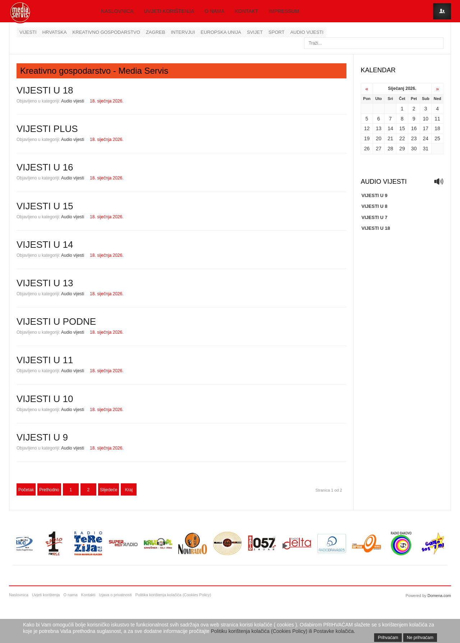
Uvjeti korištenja (169, 11)
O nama (214, 11)
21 (390, 138)
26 (367, 148)
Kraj (129, 489)
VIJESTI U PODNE (56, 321)
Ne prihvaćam (420, 637)
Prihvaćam (388, 637)
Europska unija (221, 32)
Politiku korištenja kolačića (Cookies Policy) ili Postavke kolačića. (283, 631)
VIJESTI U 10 (45, 398)
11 (437, 119)
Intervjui (183, 32)
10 (426, 119)
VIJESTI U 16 (45, 167)
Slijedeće (109, 489)
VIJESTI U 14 (45, 244)
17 (426, 128)
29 (402, 148)
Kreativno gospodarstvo (106, 32)
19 (367, 138)
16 (414, 128)
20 (379, 138)
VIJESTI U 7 (374, 217)
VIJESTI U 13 (45, 283)
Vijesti (28, 32)
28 (390, 148)
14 (390, 128)
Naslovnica (117, 11)
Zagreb (155, 32)
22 (402, 138)
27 (379, 148)
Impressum (284, 11)
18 (437, 128)
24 (426, 138)
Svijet (255, 32)
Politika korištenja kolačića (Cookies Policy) (173, 595)
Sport (276, 32)
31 (426, 148)
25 (437, 138)
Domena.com (439, 595)
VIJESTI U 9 (42, 437)
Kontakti (88, 595)
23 (414, 138)
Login (442, 11)
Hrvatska (54, 32)
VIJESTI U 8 (374, 206)
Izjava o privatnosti (115, 595)
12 (367, 128)
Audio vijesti (306, 32)
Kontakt (246, 11)
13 (379, 128)
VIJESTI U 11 (45, 360)
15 (402, 128)
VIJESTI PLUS (47, 128)
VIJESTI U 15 (45, 206)
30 (414, 148)
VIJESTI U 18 (45, 90)
